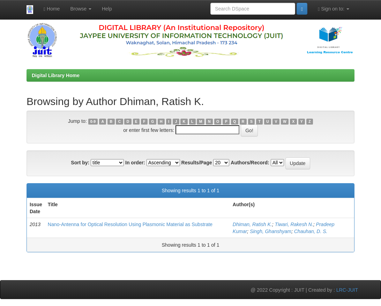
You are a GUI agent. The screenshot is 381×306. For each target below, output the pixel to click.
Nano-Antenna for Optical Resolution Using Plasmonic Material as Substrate (130, 224)
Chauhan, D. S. (311, 231)
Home (52, 9)
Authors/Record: (250, 162)
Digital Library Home (56, 75)
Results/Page (196, 162)
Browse (80, 9)
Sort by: (80, 162)
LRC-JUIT (347, 290)
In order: (135, 162)
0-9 (93, 121)
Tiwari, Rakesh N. (294, 224)
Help (107, 9)
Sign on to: (333, 9)
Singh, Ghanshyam (270, 231)
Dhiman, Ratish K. (252, 224)
